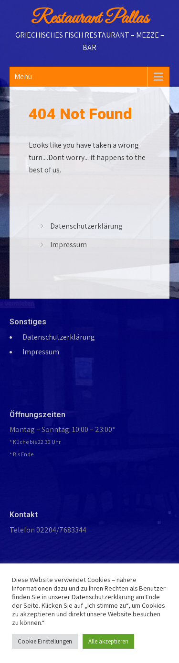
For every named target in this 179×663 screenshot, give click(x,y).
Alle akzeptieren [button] (108, 641)
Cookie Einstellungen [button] (45, 641)
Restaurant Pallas (89, 18)
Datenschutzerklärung (86, 226)
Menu (23, 76)
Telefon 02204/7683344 (48, 530)
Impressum (68, 245)
